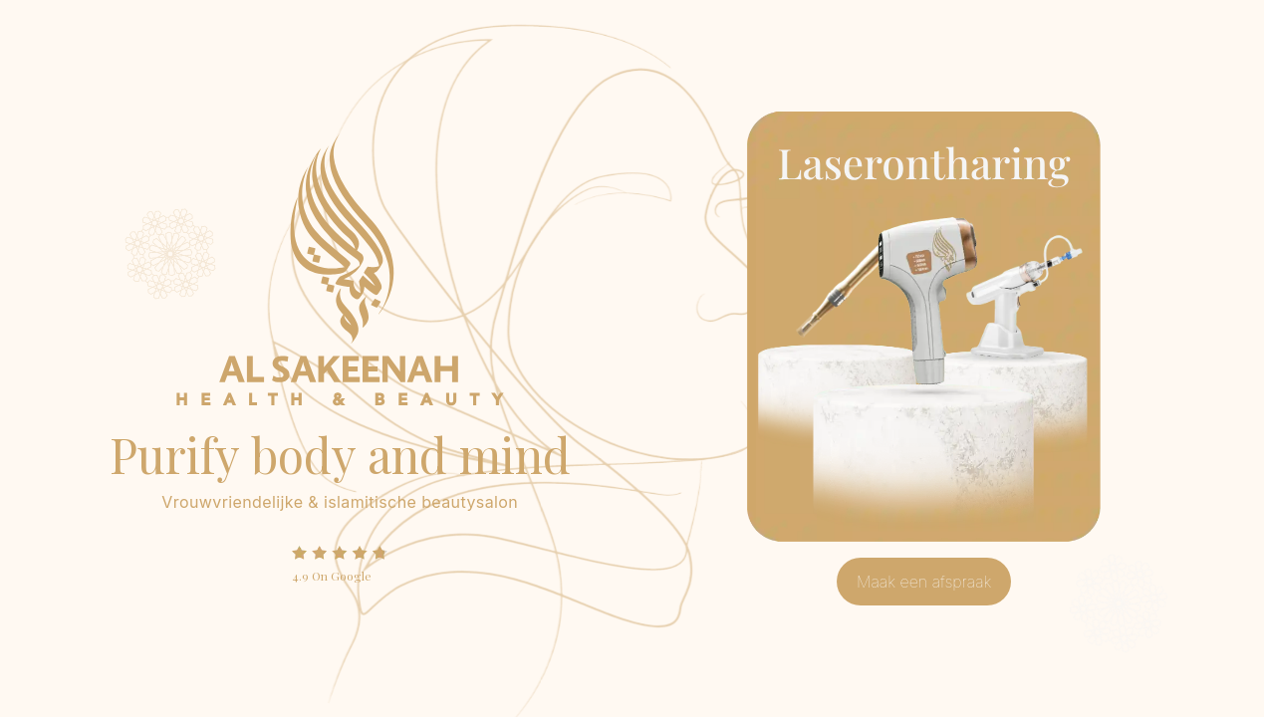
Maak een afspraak (924, 582)
